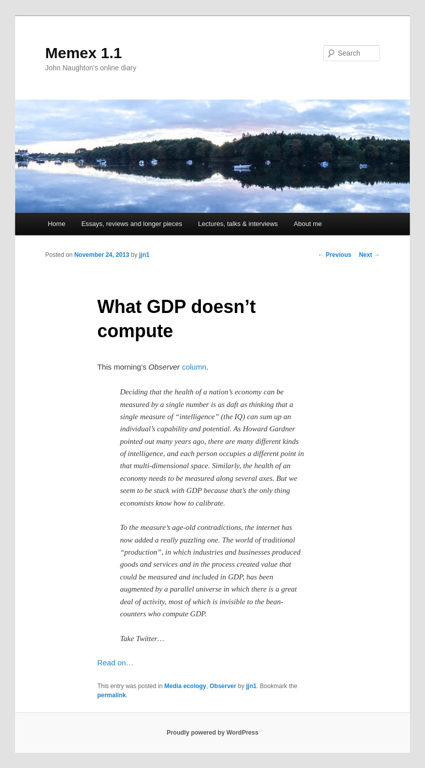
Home (56, 224)
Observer (222, 686)
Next (369, 254)
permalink (111, 695)
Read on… (115, 662)
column (194, 367)
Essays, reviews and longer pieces (131, 224)
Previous (334, 254)
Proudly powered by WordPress (212, 732)
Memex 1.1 (83, 52)
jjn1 (144, 254)
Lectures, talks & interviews (238, 224)
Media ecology (185, 686)
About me (308, 224)
